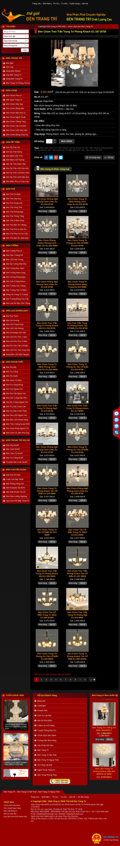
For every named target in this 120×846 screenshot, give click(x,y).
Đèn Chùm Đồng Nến (15, 108)
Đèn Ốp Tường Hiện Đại (16, 264)
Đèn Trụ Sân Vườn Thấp (16, 411)
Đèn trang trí (42, 818)
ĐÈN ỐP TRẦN (13, 142)
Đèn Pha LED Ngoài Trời (16, 415)
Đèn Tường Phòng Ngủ (16, 277)
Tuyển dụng (75, 4)
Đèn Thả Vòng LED (14, 203)
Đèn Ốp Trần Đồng (14, 152)
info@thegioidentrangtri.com (47, 814)
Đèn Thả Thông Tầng (15, 216)
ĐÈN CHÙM (11, 90)
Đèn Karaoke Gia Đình (15, 488)
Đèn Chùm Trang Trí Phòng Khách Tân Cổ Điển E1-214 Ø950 (47, 491)
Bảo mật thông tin (10, 811)
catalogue (41, 706)
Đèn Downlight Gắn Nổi (16, 333)
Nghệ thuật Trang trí (46, 770)
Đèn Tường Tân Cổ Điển (16, 290)
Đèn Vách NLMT (13, 449)
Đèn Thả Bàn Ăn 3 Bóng (16, 225)
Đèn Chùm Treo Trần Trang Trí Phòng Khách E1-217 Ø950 (77, 408)
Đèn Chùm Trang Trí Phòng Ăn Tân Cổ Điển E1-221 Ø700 (77, 243)
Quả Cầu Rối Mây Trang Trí (17, 501)
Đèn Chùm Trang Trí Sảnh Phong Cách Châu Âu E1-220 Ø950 (47, 367)
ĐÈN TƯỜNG (12, 245)
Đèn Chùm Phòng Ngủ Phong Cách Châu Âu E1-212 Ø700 (47, 449)
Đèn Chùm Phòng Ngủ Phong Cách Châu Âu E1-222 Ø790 (47, 284)
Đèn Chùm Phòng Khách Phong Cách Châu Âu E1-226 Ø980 (47, 243)
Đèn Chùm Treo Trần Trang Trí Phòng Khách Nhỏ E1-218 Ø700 (47, 326)
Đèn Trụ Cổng (12, 372)
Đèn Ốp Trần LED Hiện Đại (17, 177)
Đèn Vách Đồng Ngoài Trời (17, 428)
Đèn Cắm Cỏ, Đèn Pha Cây (17, 433)
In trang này (93, 157)
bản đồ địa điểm (44, 720)
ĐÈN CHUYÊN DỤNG (16, 469)
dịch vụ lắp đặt (44, 715)
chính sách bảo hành (46, 735)
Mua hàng (66, 141)
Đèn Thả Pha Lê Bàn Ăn (16, 229)
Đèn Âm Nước (12, 376)
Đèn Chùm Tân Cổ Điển (16, 126)
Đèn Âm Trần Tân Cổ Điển (17, 346)
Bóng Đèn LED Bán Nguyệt (17, 354)
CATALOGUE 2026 (15, 695)
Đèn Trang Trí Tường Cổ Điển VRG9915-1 (104, 732)
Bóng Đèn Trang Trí (14, 79)
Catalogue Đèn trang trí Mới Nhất (52, 27)
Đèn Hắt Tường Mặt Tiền (16, 398)
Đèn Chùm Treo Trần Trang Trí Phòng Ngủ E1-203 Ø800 (77, 615)
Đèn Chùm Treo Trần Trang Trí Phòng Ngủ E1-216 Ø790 (47, 408)
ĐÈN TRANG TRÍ (41, 19)
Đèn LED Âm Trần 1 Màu (16, 337)
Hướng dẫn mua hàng (46, 740)
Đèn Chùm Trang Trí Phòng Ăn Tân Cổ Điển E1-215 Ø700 (77, 367)
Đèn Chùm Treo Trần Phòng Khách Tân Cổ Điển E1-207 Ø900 (77, 573)
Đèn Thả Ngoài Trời (14, 389)
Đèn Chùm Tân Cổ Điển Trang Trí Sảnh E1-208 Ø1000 (47, 615)
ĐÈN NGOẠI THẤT (14, 362)
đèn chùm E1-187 (94, 150)
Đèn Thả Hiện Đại (13, 199)
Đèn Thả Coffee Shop (15, 220)
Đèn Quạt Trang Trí (14, 100)
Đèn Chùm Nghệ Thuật (15, 117)
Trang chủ (36, 4)
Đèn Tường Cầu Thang (15, 286)
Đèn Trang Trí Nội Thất (47, 755)
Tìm (25, 50)
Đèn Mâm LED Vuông (15, 160)
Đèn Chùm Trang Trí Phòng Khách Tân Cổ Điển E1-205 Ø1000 (77, 656)
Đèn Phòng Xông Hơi (15, 484)
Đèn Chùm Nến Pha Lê (15, 113)
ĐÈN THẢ (10, 189)
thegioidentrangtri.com (74, 814)
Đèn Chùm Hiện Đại (14, 104)
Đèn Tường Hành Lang (15, 273)
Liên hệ (85, 4)
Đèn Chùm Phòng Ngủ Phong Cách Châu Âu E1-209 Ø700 (77, 491)
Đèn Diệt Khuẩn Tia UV (16, 492)
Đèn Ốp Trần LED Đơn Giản (18, 173)
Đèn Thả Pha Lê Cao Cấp (17, 234)
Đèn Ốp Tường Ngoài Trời (17, 402)
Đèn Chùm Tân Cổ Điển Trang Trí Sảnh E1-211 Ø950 (77, 532)
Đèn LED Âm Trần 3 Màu (16, 341)
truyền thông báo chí (46, 730)
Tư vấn (64, 4)
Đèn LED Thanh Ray (14, 324)
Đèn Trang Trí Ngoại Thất (48, 760)
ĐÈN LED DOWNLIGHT (17, 311)
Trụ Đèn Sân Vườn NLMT (17, 462)
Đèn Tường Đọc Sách (15, 268)
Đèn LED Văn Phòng (14, 328)
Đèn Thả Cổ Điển (13, 194)
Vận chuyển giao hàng (12, 808)
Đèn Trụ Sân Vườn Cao (16, 407)
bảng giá (41, 701)
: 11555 (50, 818)
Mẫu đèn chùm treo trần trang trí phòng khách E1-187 (64, 148)
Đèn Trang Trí (43, 750)
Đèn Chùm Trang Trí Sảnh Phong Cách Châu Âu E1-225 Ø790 (77, 201)
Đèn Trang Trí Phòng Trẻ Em (18, 83)
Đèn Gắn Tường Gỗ (14, 255)
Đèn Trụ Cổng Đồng (14, 385)
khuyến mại (42, 710)
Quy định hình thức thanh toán (15, 816)
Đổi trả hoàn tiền (10, 814)
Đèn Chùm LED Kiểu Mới (16, 130)
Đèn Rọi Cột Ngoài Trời (15, 393)
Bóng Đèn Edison (13, 71)
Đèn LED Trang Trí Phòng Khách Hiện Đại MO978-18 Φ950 (104, 775)
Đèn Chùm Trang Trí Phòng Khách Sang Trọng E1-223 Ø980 (77, 284)
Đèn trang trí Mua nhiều (103, 695)
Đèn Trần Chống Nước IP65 (18, 424)
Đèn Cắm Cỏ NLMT (14, 453)
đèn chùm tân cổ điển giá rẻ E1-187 (68, 150)
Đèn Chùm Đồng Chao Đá (17, 135)
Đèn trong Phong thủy (47, 775)
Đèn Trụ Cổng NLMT (14, 458)
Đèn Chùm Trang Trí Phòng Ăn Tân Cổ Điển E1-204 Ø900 (47, 656)
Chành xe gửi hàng (45, 725)
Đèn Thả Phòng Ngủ (14, 212)
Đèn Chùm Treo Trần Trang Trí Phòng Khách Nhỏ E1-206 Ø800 (47, 573)
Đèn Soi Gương (12, 320)
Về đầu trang (83, 797)
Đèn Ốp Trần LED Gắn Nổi (17, 168)
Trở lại (109, 157)
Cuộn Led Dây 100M (14, 479)
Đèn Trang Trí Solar (18, 440)
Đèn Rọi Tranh (12, 316)
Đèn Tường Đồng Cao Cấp (17, 299)
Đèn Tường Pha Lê (14, 251)
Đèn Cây (9, 67)
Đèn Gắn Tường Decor (15, 281)
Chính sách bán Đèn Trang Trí (80, 27)
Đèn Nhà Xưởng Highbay (16, 496)
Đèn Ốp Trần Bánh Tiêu (16, 164)
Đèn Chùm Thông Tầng (16, 122)
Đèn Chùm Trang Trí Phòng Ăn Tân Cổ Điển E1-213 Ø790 (77, 449)
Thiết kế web (93, 818)
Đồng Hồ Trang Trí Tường (17, 294)
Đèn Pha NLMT (12, 445)
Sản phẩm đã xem (45, 745)
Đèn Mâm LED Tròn (14, 156)
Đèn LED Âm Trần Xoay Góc (18, 350)
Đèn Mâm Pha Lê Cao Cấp (17, 181)
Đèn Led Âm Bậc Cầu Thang (18, 303)
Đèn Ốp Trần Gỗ (13, 147)
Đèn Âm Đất (11, 367)
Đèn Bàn (9, 63)
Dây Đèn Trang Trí (13, 75)
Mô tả (52, 211)
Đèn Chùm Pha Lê (14, 95)
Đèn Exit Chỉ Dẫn (13, 475)
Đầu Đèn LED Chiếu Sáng (17, 420)
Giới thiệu (47, 4)
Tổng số (34, 818)
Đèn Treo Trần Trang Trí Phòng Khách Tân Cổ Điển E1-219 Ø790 (77, 326)
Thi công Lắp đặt (44, 765)
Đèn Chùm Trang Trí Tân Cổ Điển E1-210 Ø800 (47, 532)
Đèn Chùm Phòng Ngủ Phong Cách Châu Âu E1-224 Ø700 (47, 201)
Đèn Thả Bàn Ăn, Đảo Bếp (17, 238)
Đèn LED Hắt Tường (14, 259)
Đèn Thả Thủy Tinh (14, 207)
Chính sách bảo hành (12, 805)
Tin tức (56, 4)
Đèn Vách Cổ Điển (14, 380)
